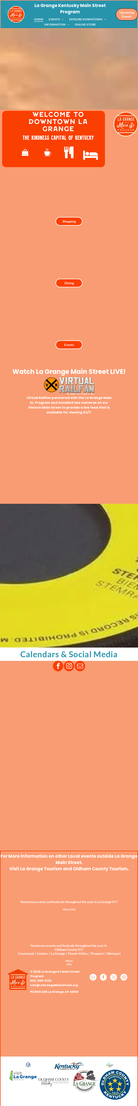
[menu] (8, 11)
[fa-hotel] (90, 155)
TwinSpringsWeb (118, 1103)
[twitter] (113, 977)
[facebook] (58, 666)
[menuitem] (38, 19)
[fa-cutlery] (68, 152)
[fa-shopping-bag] (25, 152)
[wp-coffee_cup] (47, 152)
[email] (80, 666)
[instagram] (69, 666)
